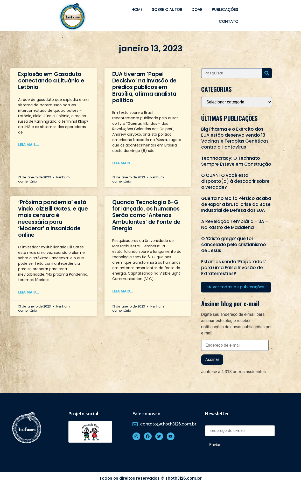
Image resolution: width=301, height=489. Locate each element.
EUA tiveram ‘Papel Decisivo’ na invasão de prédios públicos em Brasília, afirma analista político (144, 87)
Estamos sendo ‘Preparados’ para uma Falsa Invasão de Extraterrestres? (233, 268)
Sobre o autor (167, 9)
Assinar (212, 359)
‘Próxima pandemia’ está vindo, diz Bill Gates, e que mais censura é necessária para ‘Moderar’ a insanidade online (53, 218)
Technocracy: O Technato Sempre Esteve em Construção (236, 161)
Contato (228, 21)
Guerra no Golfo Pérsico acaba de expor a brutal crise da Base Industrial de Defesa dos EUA (236, 204)
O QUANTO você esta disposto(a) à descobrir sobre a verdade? (235, 181)
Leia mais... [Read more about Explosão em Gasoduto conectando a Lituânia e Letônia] (28, 144)
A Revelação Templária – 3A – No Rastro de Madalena (234, 224)
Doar (197, 9)
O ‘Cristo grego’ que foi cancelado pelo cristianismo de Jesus (233, 244)
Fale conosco (146, 413)
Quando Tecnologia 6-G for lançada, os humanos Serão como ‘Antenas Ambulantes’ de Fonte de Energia (146, 215)
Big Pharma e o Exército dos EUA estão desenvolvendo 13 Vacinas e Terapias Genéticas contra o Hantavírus (235, 138)
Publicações (225, 9)
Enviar (215, 444)
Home (137, 9)
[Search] (267, 73)
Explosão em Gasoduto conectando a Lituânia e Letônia (51, 80)
